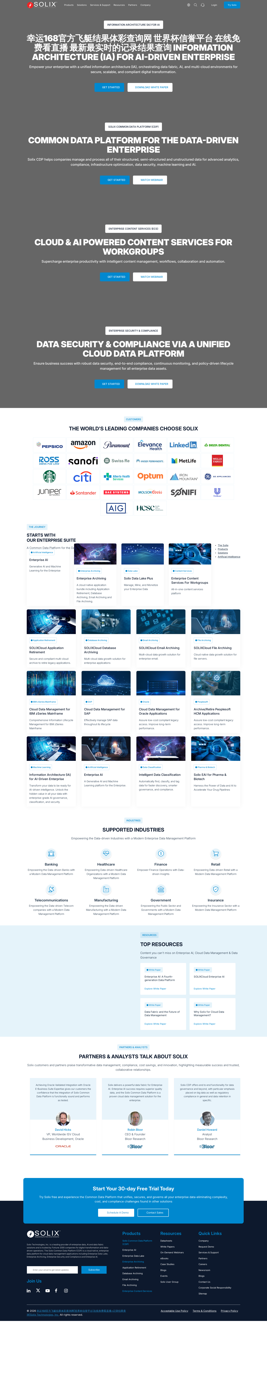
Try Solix (232, 5)
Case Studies (167, 1271)
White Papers (167, 1253)
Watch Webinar (152, 180)
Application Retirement (134, 1274)
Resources (119, 5)
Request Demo (206, 1253)
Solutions (82, 5)
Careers (203, 1271)
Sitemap (203, 1300)
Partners (132, 5)
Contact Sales (154, 1219)
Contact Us (204, 1289)
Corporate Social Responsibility (215, 1295)
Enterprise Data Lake (133, 1263)
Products (69, 5)
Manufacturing (106, 907)
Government (161, 907)
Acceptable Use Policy (174, 1318)
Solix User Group (169, 1289)
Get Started (111, 87)
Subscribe (94, 1277)
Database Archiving (132, 1280)
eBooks (164, 1265)
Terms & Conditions (204, 1318)
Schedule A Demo (118, 1219)
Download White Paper (151, 87)
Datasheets (166, 1248)
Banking (51, 871)
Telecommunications (51, 907)
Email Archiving (130, 1286)
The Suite (223, 545)
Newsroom (204, 1277)
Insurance (216, 907)
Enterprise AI (129, 1257)
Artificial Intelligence (229, 556)
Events (164, 1283)
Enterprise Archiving (133, 1269)
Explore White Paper (155, 995)
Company (145, 5)
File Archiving (129, 1292)
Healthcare (106, 871)
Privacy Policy (229, 1318)
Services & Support (100, 5)
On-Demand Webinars (172, 1259)
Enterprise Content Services (137, 1298)
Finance (160, 871)
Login (214, 5)
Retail (215, 871)
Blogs (163, 1277)
